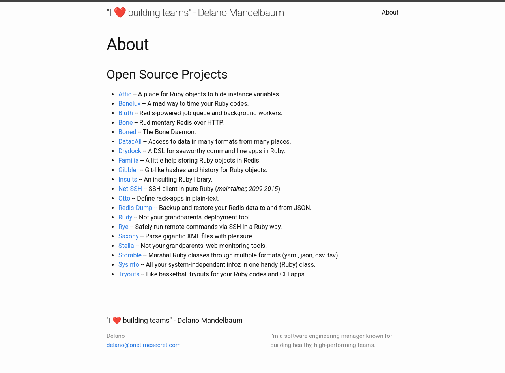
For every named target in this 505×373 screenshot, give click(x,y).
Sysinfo (128, 264)
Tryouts (128, 274)
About (390, 12)
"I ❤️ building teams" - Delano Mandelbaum (195, 13)
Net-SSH (130, 189)
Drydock (129, 151)
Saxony (128, 236)
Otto (124, 198)
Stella (126, 245)
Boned (127, 132)
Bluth (125, 113)
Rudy (125, 217)
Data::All (130, 141)
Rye (123, 227)
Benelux (129, 103)
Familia (128, 160)
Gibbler (128, 170)
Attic (124, 94)
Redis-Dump (135, 208)
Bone (125, 122)
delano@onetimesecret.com (144, 345)
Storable (130, 255)
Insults (127, 179)
